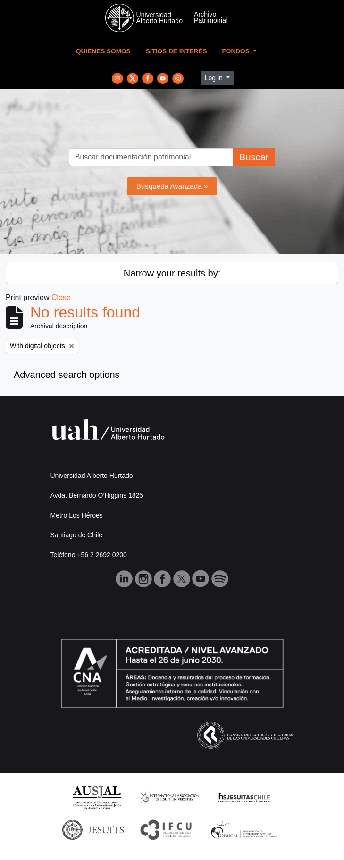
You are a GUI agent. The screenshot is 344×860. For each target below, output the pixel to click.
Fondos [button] (237, 51)
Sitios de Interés (176, 51)
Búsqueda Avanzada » (172, 186)
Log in (215, 78)
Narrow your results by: (172, 273)
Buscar (253, 157)
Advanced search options (67, 374)
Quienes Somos (103, 51)
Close (61, 297)
